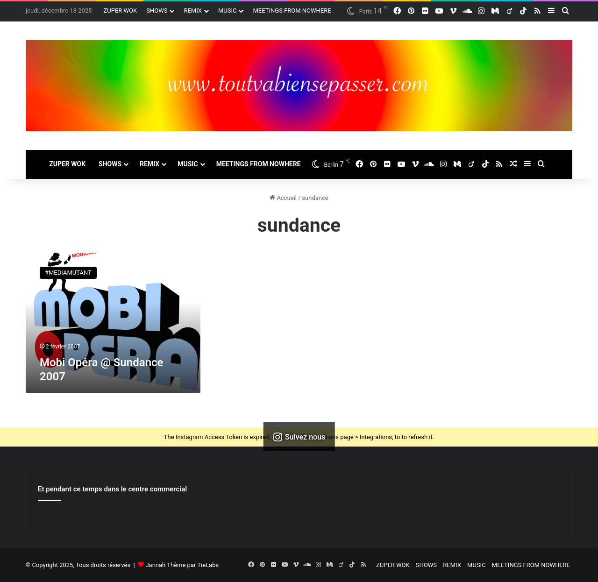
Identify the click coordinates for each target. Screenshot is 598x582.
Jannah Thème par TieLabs (182, 564)
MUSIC (227, 10)
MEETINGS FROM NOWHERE (292, 10)
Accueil (283, 197)
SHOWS (156, 10)
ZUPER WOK (120, 10)
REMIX (193, 10)
